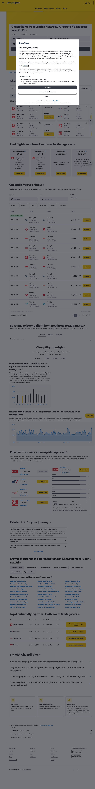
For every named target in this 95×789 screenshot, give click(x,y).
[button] (47, 87)
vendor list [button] (25, 65)
